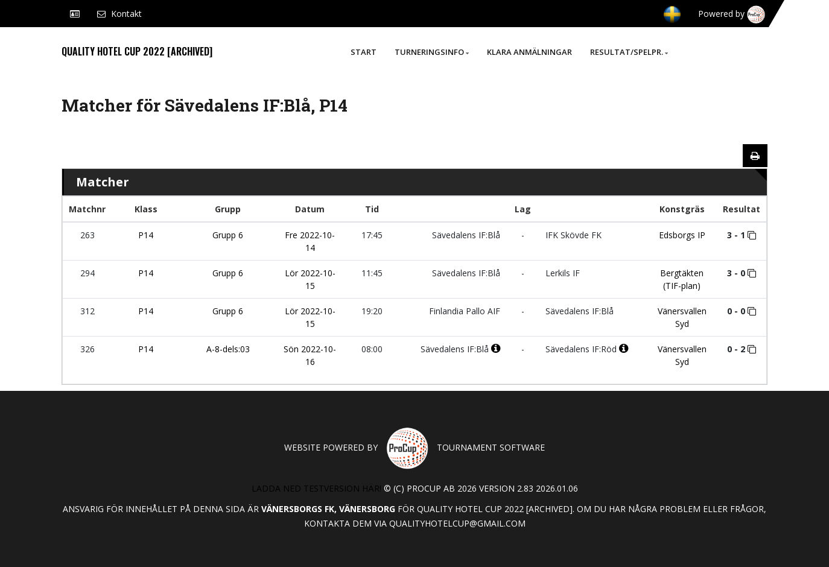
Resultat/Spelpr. (629, 51)
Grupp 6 (227, 235)
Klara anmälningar (529, 51)
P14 (145, 235)
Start (363, 51)
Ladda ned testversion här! (316, 488)
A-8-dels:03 (228, 349)
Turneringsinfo (432, 51)
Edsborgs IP (682, 235)
